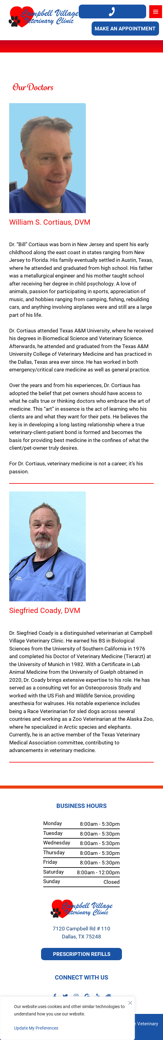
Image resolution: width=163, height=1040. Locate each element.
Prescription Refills (81, 953)
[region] (67, 1018)
